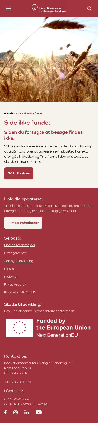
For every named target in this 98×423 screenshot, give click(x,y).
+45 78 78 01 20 (17, 382)
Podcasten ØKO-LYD (20, 292)
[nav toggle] (8, 8)
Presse (9, 268)
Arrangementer (15, 253)
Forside (8, 113)
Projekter (11, 276)
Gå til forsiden (19, 173)
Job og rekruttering (18, 261)
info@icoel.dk (13, 390)
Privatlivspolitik (15, 284)
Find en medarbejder (19, 245)
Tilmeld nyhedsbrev (23, 223)
